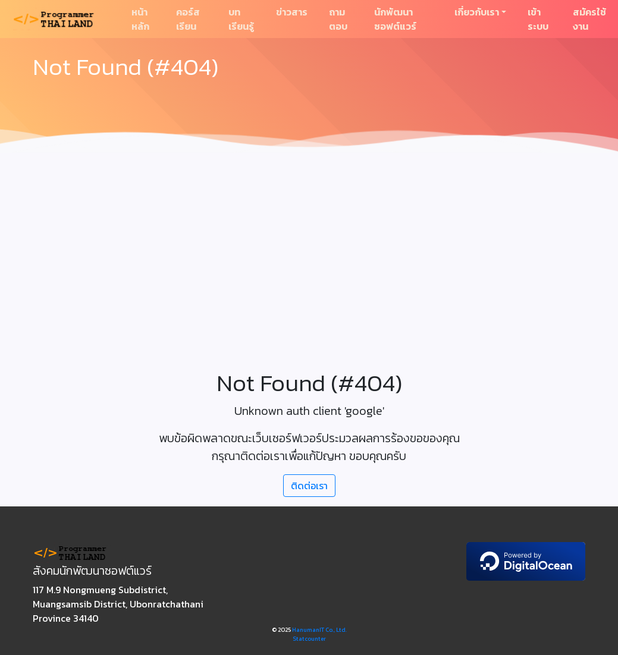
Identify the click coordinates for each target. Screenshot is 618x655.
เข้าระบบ (538, 19)
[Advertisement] (309, 247)
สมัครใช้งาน (589, 19)
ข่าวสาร (292, 12)
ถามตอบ (338, 19)
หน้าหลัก (140, 19)
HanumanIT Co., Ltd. (319, 629)
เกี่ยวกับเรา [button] (476, 12)
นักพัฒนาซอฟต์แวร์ (395, 19)
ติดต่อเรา (309, 485)
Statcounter (309, 638)
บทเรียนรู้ (241, 19)
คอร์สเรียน (188, 19)
